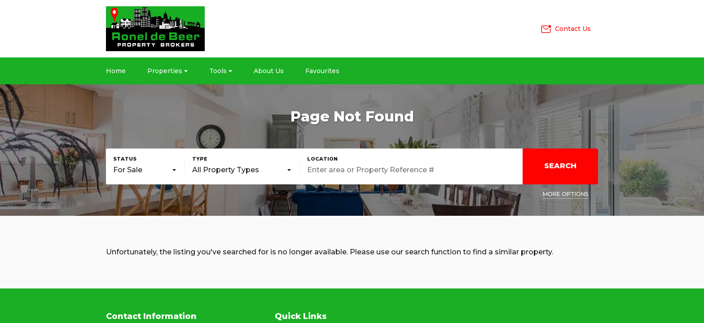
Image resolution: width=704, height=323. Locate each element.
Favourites (322, 71)
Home (116, 71)
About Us (269, 71)
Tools (220, 70)
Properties (167, 70)
